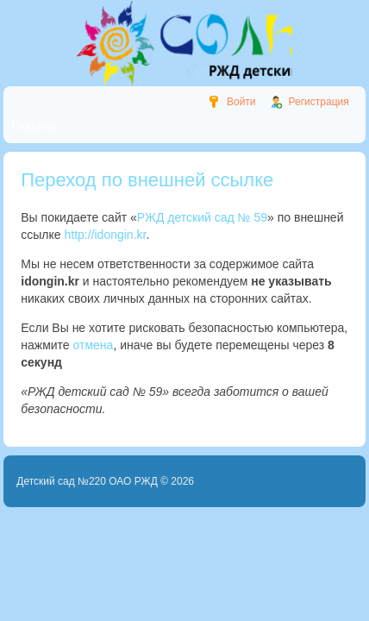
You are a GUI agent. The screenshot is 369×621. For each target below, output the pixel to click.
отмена (93, 345)
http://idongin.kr (105, 235)
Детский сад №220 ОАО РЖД (87, 481)
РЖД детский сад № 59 (202, 217)
